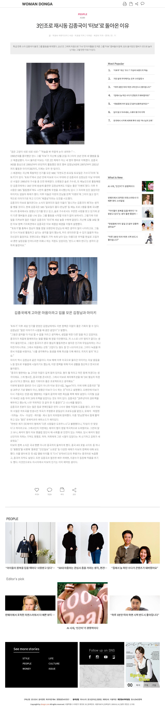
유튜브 (106, 657)
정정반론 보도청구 (63, 699)
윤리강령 (42, 699)
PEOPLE (82, 14)
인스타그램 (97, 657)
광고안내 (34, 699)
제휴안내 (106, 699)
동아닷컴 (76, 699)
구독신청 (27, 699)
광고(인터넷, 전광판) (95, 699)
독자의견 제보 (50, 699)
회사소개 (83, 699)
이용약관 (113, 699)
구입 (154, 685)
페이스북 (90, 657)
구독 (146, 685)
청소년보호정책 (136, 699)
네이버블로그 (114, 657)
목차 (138, 685)
